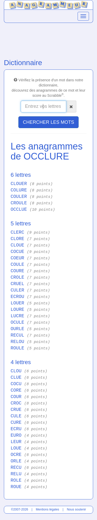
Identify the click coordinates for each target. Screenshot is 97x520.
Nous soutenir (76, 509)
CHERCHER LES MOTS (48, 122)
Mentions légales (47, 509)
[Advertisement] (48, 39)
